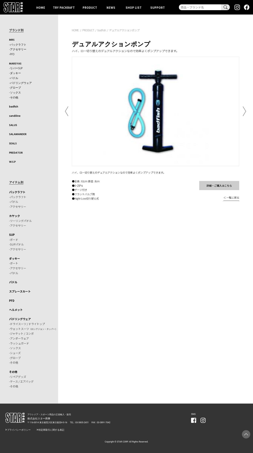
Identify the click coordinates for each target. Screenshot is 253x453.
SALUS (13, 125)
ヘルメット (16, 310)
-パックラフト (17, 45)
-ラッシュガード (19, 343)
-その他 (13, 98)
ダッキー (14, 258)
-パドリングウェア (20, 83)
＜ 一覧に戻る (231, 197)
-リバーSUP (16, 68)
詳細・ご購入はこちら (219, 185)
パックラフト (17, 192)
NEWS (111, 7)
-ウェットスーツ (33, 329)
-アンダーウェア (19, 338)
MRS (12, 40)
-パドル (13, 78)
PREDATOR (16, 153)
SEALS (13, 143)
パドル (13, 282)
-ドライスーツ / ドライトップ (27, 324)
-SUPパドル (16, 244)
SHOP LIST (134, 7)
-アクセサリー (17, 49)
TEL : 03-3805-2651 (79, 422)
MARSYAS (15, 64)
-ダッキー (15, 73)
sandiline (15, 116)
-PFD (12, 54)
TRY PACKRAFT (64, 7)
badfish (13, 107)
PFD (11, 300)
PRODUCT (90, 7)
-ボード (13, 239)
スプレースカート (20, 291)
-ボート (13, 263)
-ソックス (15, 93)
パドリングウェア (20, 319)
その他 (13, 372)
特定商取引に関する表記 (51, 429)
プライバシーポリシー (19, 429)
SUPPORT (157, 7)
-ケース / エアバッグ (21, 381)
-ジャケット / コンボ (21, 333)
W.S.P (12, 162)
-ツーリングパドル (20, 221)
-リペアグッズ (17, 377)
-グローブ (15, 88)
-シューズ (15, 353)
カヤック (14, 216)
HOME (40, 7)
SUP (12, 235)
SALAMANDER (18, 134)
